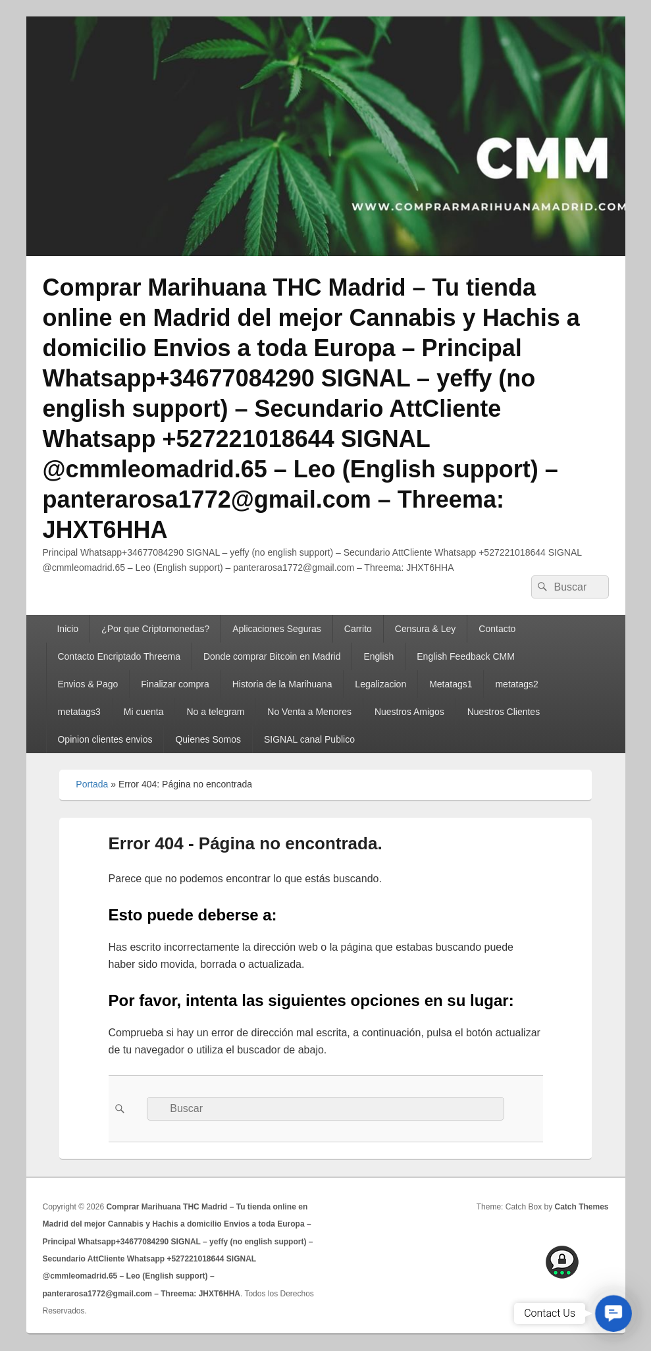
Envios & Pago (87, 684)
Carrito (358, 628)
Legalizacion (380, 684)
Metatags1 (450, 684)
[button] (613, 1313)
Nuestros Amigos (409, 711)
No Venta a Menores (309, 711)
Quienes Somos (208, 739)
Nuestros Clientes (503, 711)
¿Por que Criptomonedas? (155, 628)
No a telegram (215, 711)
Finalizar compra (175, 684)
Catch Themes (581, 1206)
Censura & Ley (425, 628)
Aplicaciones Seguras (276, 628)
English (378, 656)
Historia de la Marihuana (282, 684)
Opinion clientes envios (104, 739)
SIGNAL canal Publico (309, 739)
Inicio (67, 628)
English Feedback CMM (466, 656)
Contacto (497, 628)
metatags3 (78, 711)
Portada (92, 784)
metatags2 (516, 684)
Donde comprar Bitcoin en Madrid (272, 656)
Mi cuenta (144, 711)
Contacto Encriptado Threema (118, 656)
